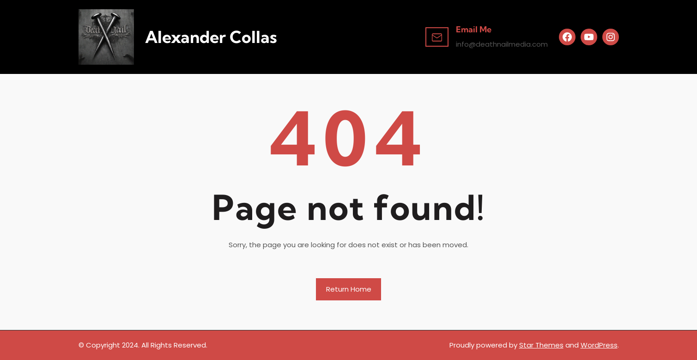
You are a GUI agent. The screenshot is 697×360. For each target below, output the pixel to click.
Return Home (348, 289)
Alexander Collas (211, 37)
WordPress (599, 345)
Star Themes (541, 345)
